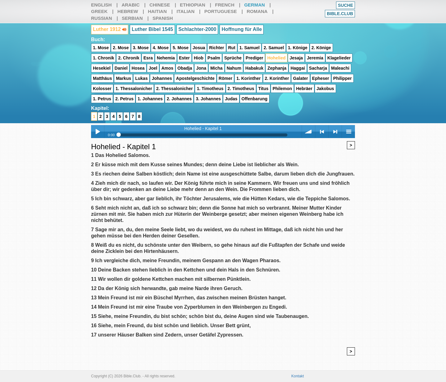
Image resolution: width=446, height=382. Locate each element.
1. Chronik (103, 57)
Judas (231, 98)
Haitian (157, 11)
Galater (300, 78)
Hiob (198, 57)
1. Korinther (248, 78)
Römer (225, 78)
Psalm (214, 57)
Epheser (320, 78)
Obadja (184, 68)
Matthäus (102, 78)
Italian (186, 11)
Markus (123, 78)
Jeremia (315, 57)
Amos (167, 68)
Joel (153, 68)
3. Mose (141, 47)
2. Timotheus (241, 88)
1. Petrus (102, 98)
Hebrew (127, 11)
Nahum (234, 68)
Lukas (141, 78)
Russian (101, 18)
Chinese (159, 4)
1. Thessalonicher (134, 88)
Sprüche (233, 57)
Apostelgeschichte (195, 78)
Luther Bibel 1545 (152, 29)
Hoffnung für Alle (241, 29)
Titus (263, 88)
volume (308, 131)
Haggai (298, 68)
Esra (148, 57)
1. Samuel (249, 47)
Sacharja (318, 68)
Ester (184, 57)
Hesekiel (102, 68)
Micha (216, 68)
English (101, 4)
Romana (257, 11)
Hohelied (276, 57)
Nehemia (166, 57)
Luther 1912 (109, 29)
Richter (216, 47)
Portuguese (220, 11)
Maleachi (340, 68)
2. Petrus (124, 98)
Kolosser (102, 88)
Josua (199, 47)
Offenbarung (255, 98)
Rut (231, 47)
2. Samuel (274, 47)
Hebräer (304, 88)
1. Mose (101, 47)
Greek (99, 11)
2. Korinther (277, 78)
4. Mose (160, 47)
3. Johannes (208, 98)
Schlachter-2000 (197, 29)
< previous (321, 131)
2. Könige (321, 47)
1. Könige (298, 47)
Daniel (121, 68)
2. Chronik (128, 57)
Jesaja (296, 57)
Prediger (254, 57)
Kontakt (297, 376)
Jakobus (325, 88)
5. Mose (180, 47)
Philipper (342, 78)
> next (335, 131)
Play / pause (97, 131)
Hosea (138, 68)
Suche (345, 5)
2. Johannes (179, 98)
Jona (201, 68)
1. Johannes (150, 98)
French (224, 4)
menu (348, 131)
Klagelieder (339, 57)
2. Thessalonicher (174, 88)
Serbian (132, 18)
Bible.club (340, 13)
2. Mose (121, 47)
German (254, 4)
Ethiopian (192, 4)
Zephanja (276, 68)
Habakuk (254, 68)
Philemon (282, 88)
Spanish (162, 18)
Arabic (130, 4)
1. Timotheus (210, 88)
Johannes (162, 78)
